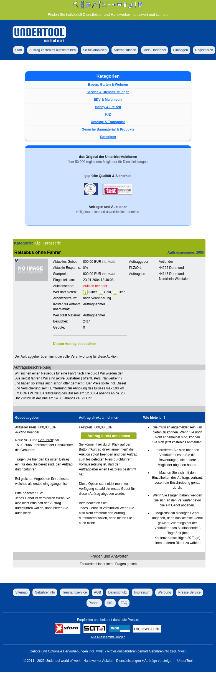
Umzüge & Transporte (108, 122)
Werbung (164, 592)
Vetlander (166, 262)
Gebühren (45, 440)
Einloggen (180, 50)
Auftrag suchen (125, 50)
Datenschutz (117, 592)
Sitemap (21, 592)
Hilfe (110, 603)
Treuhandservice (74, 592)
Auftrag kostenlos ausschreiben (52, 50)
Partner (94, 603)
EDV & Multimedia (108, 100)
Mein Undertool (154, 50)
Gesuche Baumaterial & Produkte (108, 129)
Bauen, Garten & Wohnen (108, 85)
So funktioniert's (94, 50)
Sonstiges (108, 137)
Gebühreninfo (45, 592)
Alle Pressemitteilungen (108, 637)
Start (18, 50)
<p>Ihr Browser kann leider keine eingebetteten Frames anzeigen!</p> (164, 305)
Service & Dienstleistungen (108, 92)
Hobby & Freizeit (108, 107)
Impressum (142, 592)
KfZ (108, 114)
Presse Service (189, 592)
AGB (97, 592)
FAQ (124, 603)
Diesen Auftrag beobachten (74, 344)
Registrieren (204, 50)
